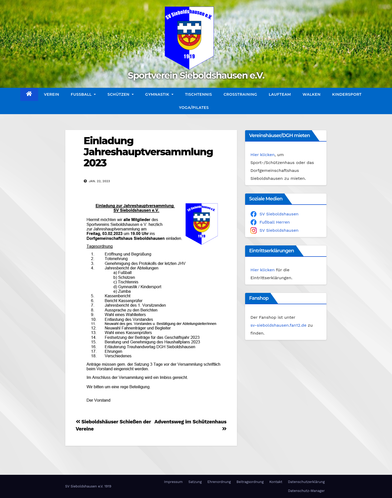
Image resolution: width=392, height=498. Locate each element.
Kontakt (275, 482)
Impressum (173, 482)
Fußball (83, 94)
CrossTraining (240, 94)
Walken (311, 94)
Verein (51, 94)
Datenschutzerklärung (306, 482)
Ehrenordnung (219, 482)
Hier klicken (262, 154)
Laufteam (280, 94)
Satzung (195, 482)
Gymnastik (159, 94)
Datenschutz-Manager (306, 491)
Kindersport (347, 94)
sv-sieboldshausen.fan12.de (278, 325)
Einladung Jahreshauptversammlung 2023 (148, 151)
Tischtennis (198, 94)
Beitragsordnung (250, 482)
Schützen (120, 94)
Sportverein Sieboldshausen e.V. (196, 75)
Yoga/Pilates (194, 107)
